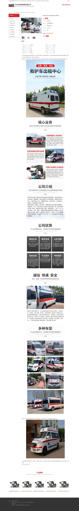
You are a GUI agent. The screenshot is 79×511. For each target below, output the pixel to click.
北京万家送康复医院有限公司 (29, 502)
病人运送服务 (12, 29)
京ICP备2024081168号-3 (21, 502)
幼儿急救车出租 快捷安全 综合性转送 (27, 491)
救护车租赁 (11, 27)
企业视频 (30, 9)
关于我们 (48, 9)
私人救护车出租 (12, 34)
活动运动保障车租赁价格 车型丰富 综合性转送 (53, 491)
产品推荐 (39, 473)
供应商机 (21, 9)
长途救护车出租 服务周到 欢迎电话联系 (64, 491)
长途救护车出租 (12, 23)
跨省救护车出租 (12, 36)
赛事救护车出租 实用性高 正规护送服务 (40, 491)
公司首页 (13, 9)
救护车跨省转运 (12, 25)
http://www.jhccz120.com (25, 464)
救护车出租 (20, 12)
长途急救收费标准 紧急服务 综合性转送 (15, 491)
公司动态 (56, 9)
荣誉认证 (65, 9)
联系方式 (13, 12)
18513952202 (49, 33)
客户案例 (39, 9)
